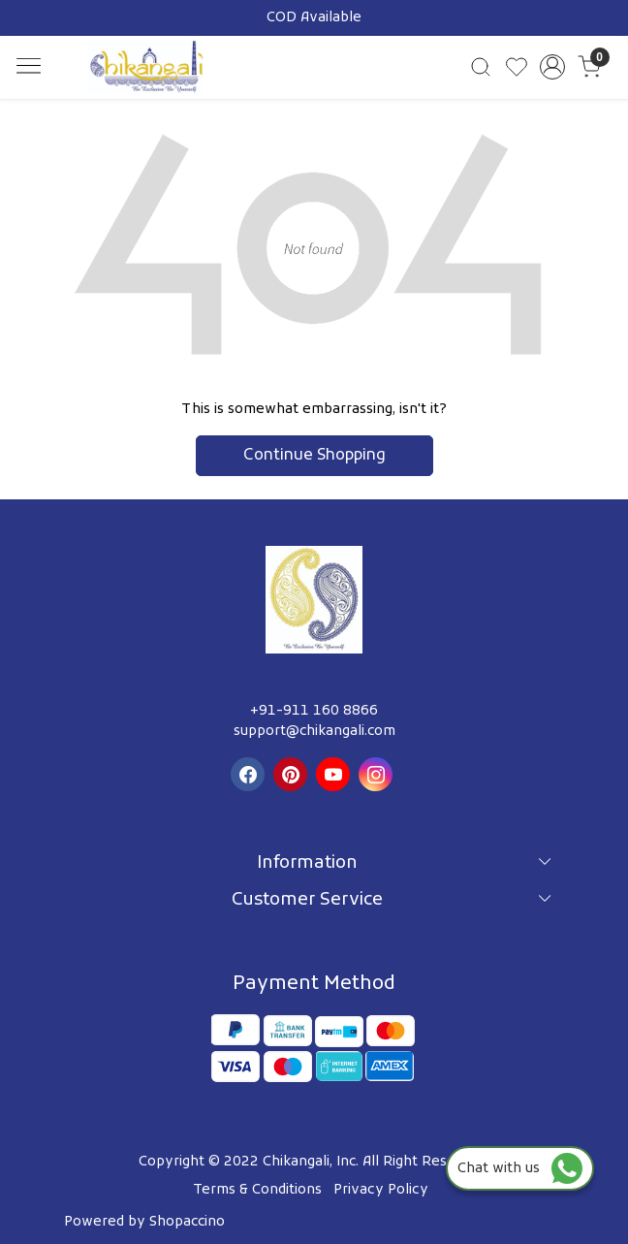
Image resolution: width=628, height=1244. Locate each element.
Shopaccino (187, 1222)
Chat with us (519, 1169)
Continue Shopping (314, 455)
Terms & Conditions (257, 1190)
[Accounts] (553, 67)
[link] (480, 67)
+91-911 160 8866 (314, 711)
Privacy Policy (380, 1190)
